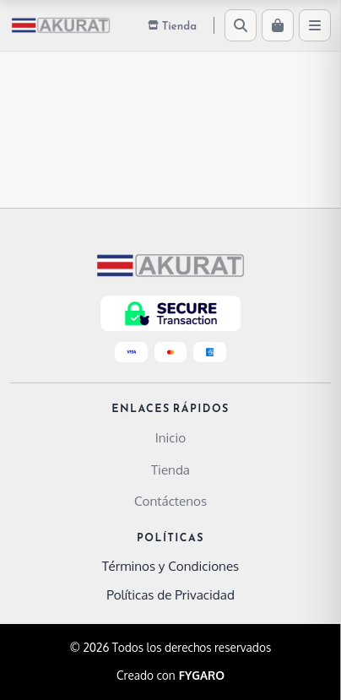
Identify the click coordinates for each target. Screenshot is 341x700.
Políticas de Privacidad (170, 594)
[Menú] (315, 25)
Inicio (170, 437)
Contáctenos (170, 500)
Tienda (170, 469)
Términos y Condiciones (170, 565)
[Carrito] (278, 25)
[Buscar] (241, 25)
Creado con (170, 675)
